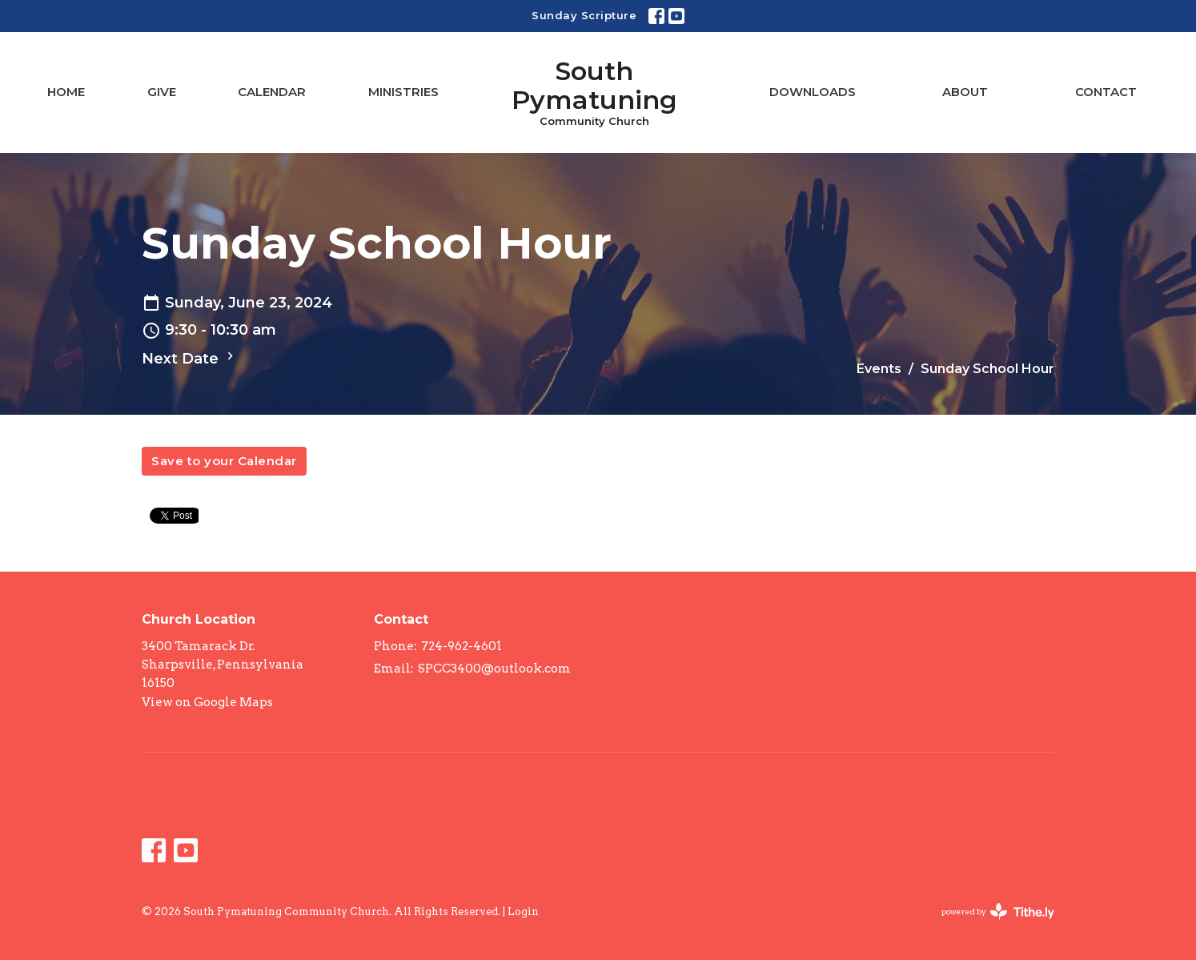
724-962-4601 (461, 646)
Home (66, 91)
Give (161, 91)
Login (523, 912)
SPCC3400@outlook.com (494, 668)
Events (879, 368)
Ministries (403, 91)
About (965, 91)
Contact (1106, 91)
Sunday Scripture (584, 15)
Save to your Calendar (224, 460)
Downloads (812, 91)
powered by (997, 911)
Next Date (190, 358)
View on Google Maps (207, 702)
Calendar (272, 91)
